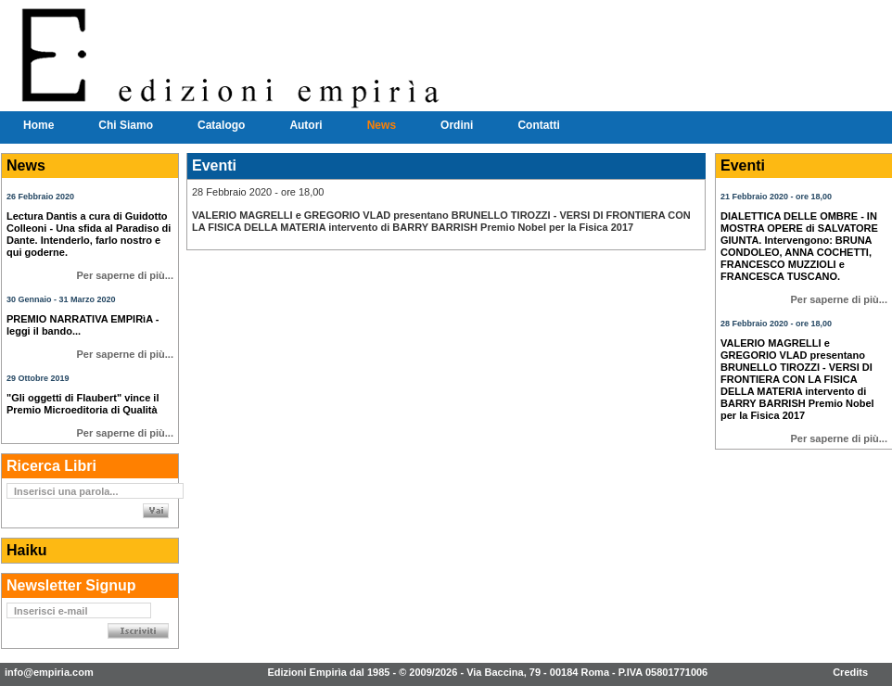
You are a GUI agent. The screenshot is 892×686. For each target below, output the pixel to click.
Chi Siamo (125, 125)
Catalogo (221, 125)
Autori (305, 125)
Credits (850, 672)
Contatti (538, 125)
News (381, 125)
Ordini (456, 125)
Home (38, 125)
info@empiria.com (49, 672)
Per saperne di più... (124, 275)
